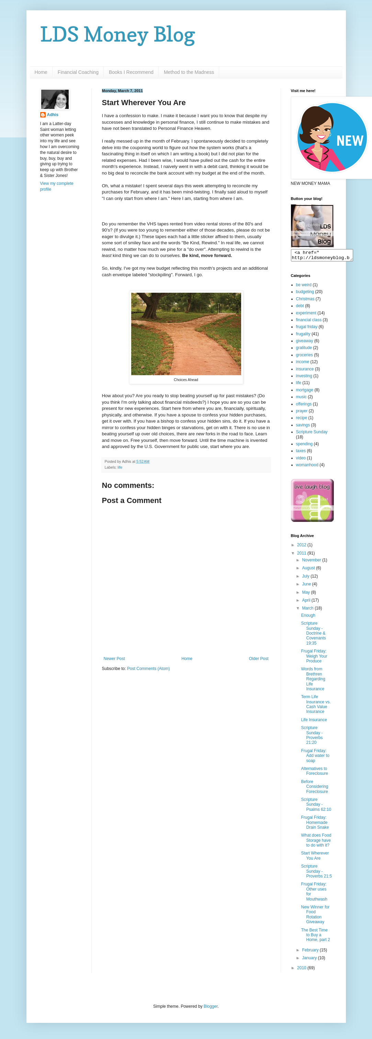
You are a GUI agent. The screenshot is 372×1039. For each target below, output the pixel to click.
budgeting (305, 293)
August (309, 570)
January (310, 960)
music (301, 398)
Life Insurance (314, 721)
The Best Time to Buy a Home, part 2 (315, 937)
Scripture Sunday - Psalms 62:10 (316, 806)
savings (303, 427)
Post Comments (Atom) (148, 668)
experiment (306, 315)
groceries (304, 357)
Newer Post (114, 658)
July (306, 578)
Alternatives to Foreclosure (314, 773)
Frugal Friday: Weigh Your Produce (314, 658)
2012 (302, 547)
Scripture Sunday (312, 434)
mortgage (305, 392)
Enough (308, 617)
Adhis (52, 114)
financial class (309, 322)
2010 (302, 970)
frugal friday (307, 328)
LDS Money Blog (117, 34)
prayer (302, 413)
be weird (304, 286)
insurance (305, 371)
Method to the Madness (189, 72)
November (312, 562)
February (310, 952)
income (302, 363)
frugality (303, 336)
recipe (301, 419)
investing (304, 378)
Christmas (305, 301)
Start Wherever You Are (315, 857)
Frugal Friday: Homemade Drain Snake (315, 824)
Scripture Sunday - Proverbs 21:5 (316, 873)
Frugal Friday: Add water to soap (315, 757)
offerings (304, 406)
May (306, 594)
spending (304, 446)
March (308, 610)
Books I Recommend (131, 72)
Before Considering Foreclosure (314, 788)
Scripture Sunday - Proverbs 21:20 (312, 737)
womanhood (307, 467)
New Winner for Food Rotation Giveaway (315, 916)
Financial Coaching (78, 72)
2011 (302, 555)
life (119, 467)
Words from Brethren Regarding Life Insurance (313, 681)
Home (41, 72)
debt (300, 307)
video (301, 460)
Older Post (259, 658)
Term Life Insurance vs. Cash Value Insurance (315, 706)
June (307, 586)
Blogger (211, 1008)
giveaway (304, 342)
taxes (301, 452)
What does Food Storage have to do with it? (316, 842)
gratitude (304, 349)
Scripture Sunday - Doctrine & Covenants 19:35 (313, 635)
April (306, 602)
